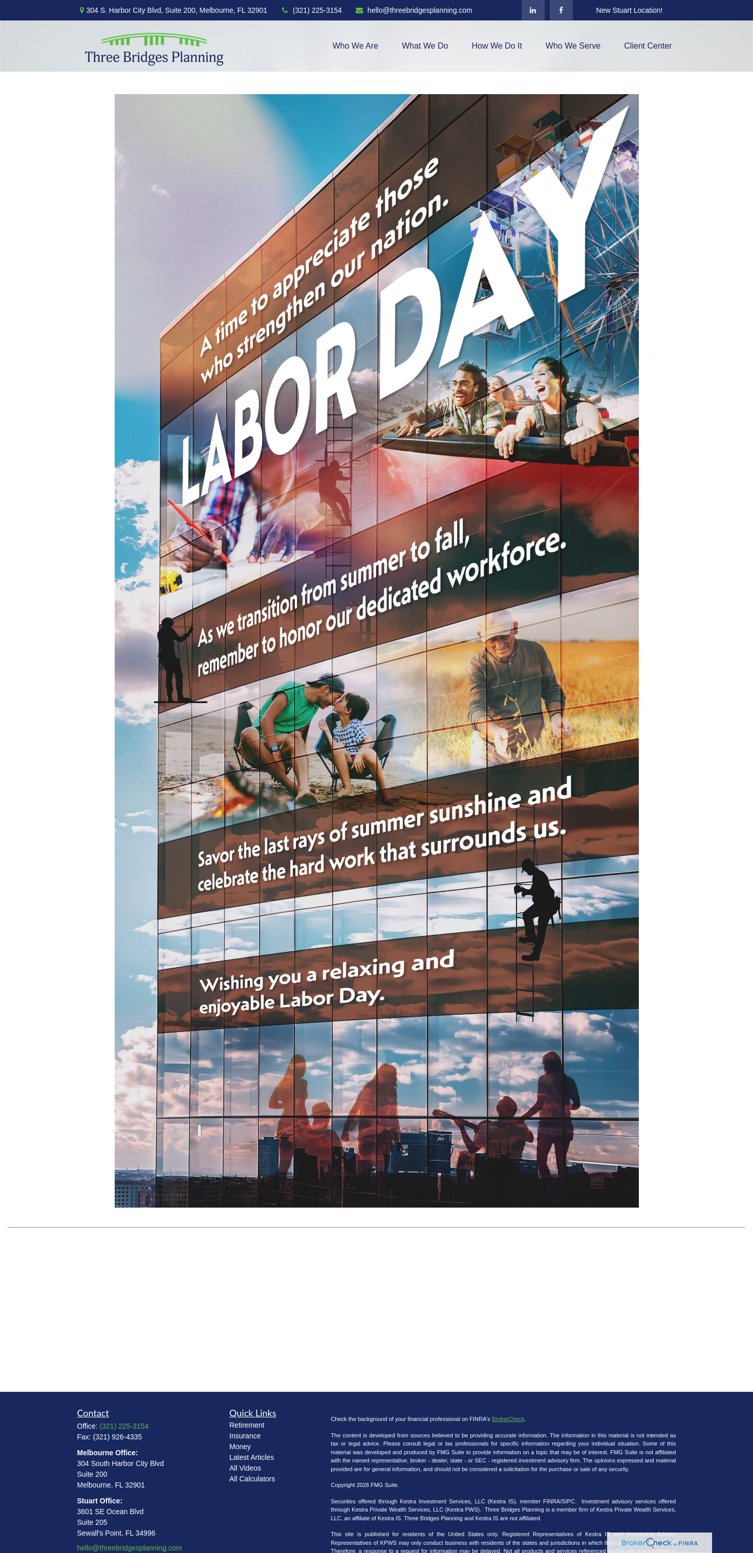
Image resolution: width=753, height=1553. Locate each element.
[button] (356, 46)
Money (240, 1446)
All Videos (245, 1468)
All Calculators (252, 1479)
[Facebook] (561, 10)
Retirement (246, 1425)
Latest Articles (251, 1457)
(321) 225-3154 (311, 10)
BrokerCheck (508, 1419)
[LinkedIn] (533, 10)
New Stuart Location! (629, 10)
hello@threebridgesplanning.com (413, 10)
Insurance (245, 1436)
